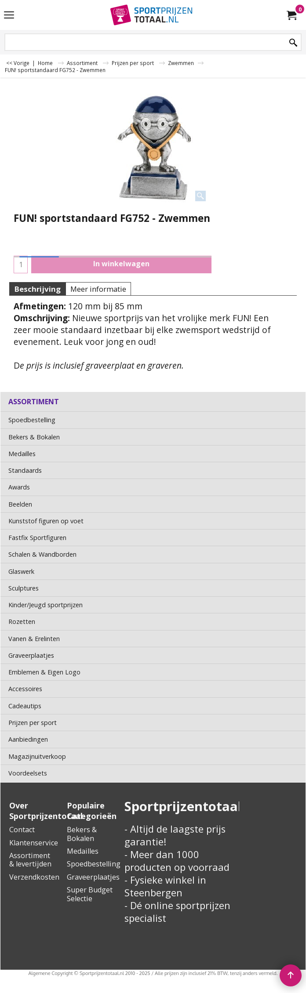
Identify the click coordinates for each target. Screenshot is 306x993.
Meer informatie (98, 289)
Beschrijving (37, 289)
